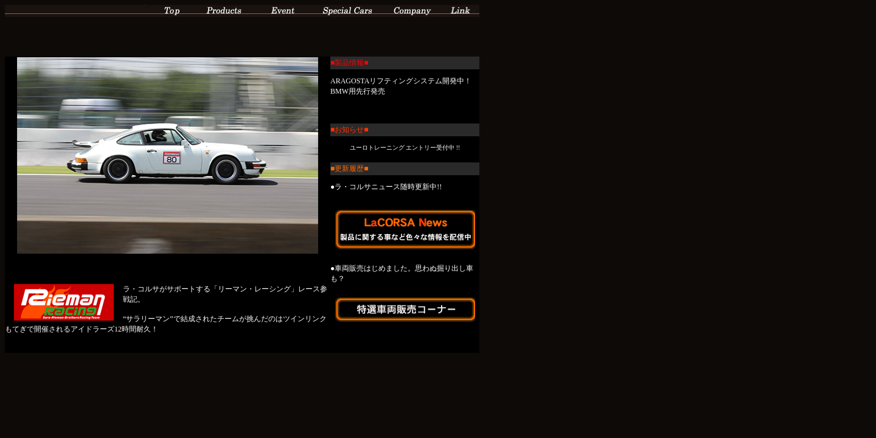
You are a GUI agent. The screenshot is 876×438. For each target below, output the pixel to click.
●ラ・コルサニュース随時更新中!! (386, 186)
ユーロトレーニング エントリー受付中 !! (405, 147)
